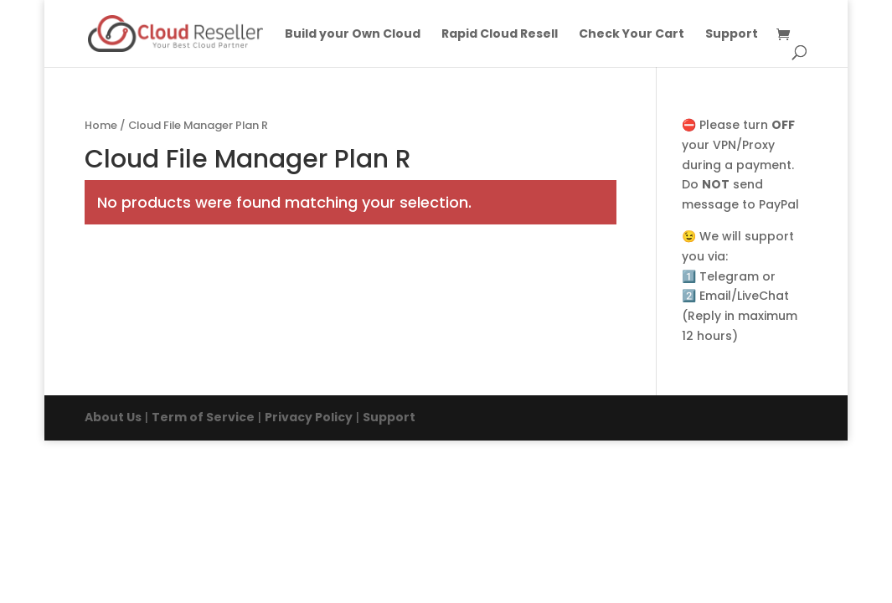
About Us (113, 417)
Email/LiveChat (744, 295)
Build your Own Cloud (352, 35)
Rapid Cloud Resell (499, 35)
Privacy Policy (309, 417)
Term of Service (203, 417)
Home (101, 125)
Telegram (729, 276)
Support (731, 35)
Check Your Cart (631, 35)
